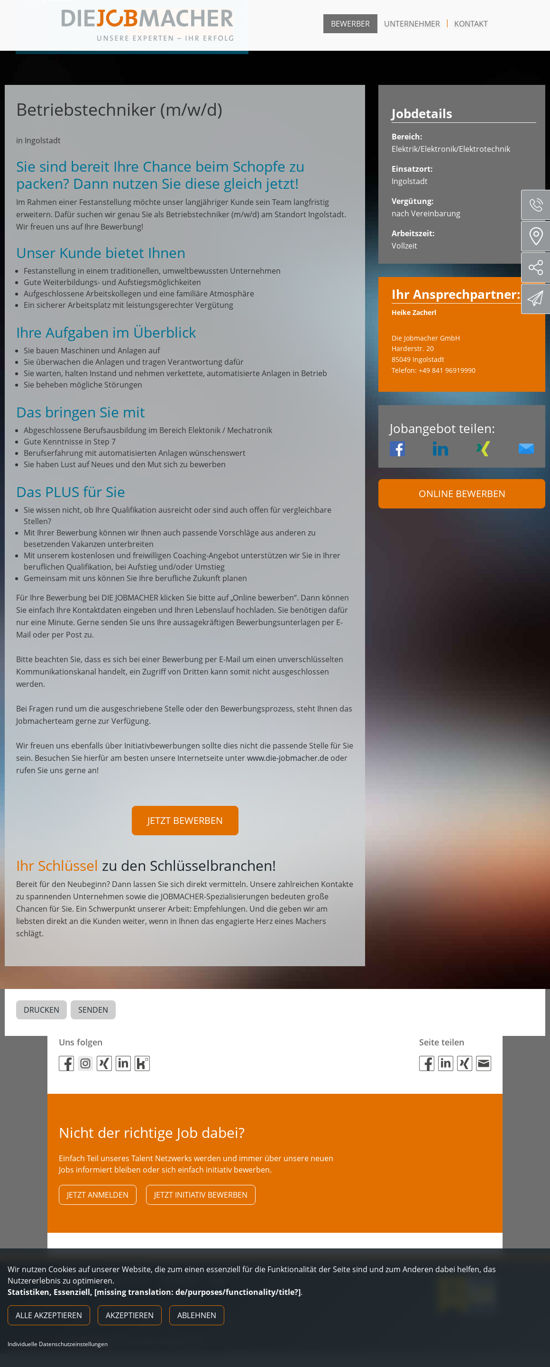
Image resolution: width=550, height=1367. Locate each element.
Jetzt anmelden (97, 1200)
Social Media (539, 267)
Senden (93, 1012)
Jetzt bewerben (185, 820)
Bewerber (350, 23)
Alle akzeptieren (49, 1315)
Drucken (41, 1012)
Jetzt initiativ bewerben (201, 1200)
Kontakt (471, 23)
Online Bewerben (462, 493)
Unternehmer (412, 23)
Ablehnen (196, 1315)
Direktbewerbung (537, 298)
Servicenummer (539, 204)
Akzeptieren (130, 1315)
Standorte (539, 236)
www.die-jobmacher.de (288, 758)
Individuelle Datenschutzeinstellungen (58, 1344)
